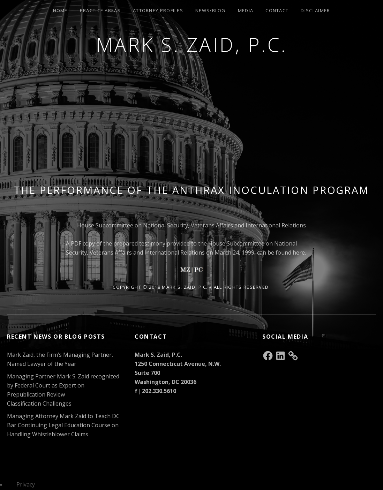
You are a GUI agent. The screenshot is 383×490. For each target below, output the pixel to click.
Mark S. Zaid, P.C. (191, 44)
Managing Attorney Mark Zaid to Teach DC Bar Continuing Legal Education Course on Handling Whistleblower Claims (63, 425)
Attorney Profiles (158, 10)
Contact (276, 10)
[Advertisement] (192, 124)
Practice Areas (100, 10)
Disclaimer (315, 10)
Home (60, 10)
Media (246, 10)
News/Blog (210, 10)
